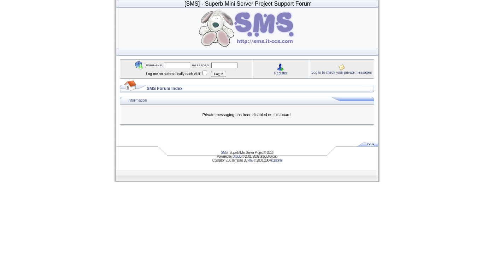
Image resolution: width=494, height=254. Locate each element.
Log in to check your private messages (341, 72)
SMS (224, 153)
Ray (250, 160)
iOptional (276, 160)
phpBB (237, 156)
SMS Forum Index (164, 88)
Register (280, 73)
